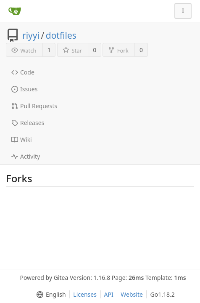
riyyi (30, 35)
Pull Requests (34, 106)
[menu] (49, 294)
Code (22, 72)
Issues (24, 89)
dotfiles (61, 35)
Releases (27, 123)
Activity (25, 156)
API (108, 294)
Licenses (85, 294)
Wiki (21, 140)
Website (132, 294)
